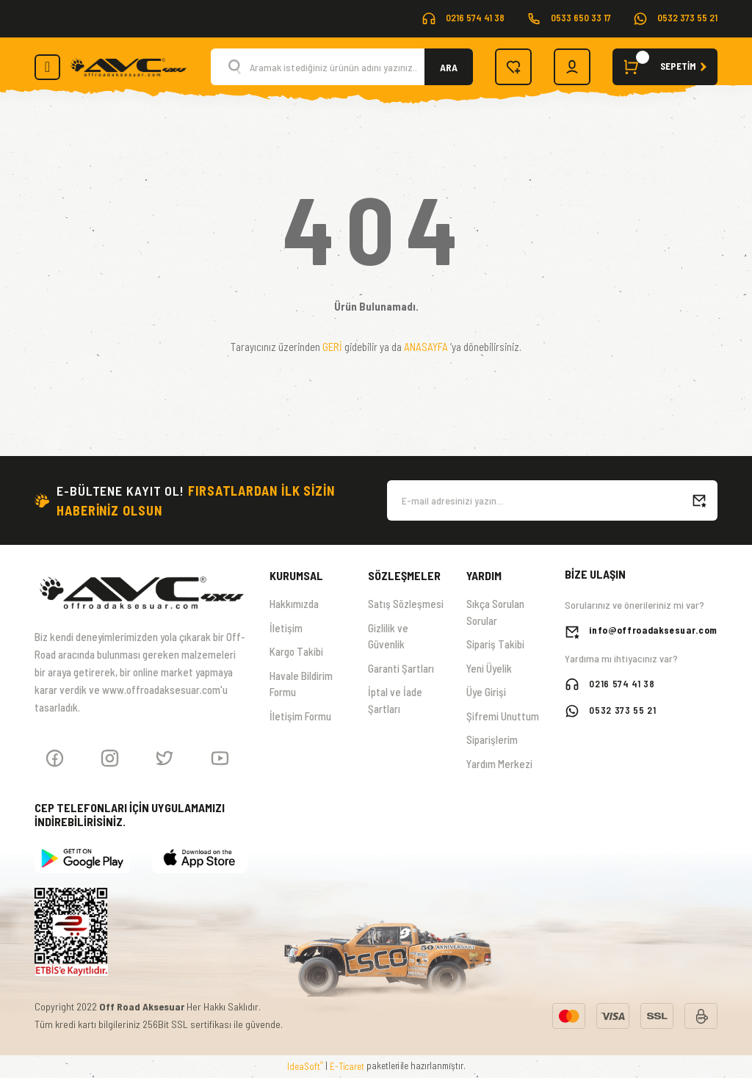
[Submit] (699, 500)
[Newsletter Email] (552, 500)
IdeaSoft (305, 1066)
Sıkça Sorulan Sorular (495, 612)
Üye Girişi (486, 691)
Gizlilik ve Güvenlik (388, 636)
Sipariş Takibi (495, 644)
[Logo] (128, 65)
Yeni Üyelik (489, 668)
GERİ (332, 346)
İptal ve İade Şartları (395, 700)
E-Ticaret (347, 1066)
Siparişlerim (492, 739)
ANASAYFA (426, 346)
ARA (449, 67)
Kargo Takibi (296, 651)
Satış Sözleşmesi (406, 603)
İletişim (286, 627)
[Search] (342, 66)
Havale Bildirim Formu (301, 684)
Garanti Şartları (401, 668)
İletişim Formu (300, 716)
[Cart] (664, 66)
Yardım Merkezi (499, 763)
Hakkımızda (294, 603)
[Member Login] (572, 66)
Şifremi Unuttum (502, 716)
